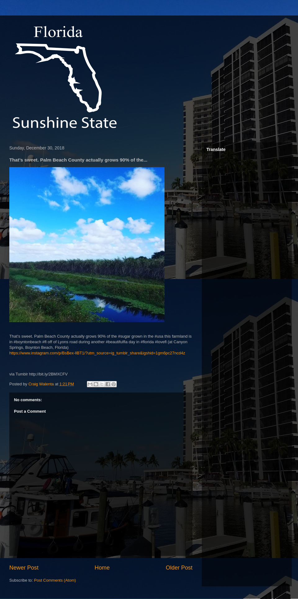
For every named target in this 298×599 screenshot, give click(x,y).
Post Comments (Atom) (55, 580)
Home (102, 568)
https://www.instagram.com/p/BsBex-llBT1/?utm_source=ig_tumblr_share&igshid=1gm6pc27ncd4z (97, 353)
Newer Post (23, 568)
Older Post (179, 568)
